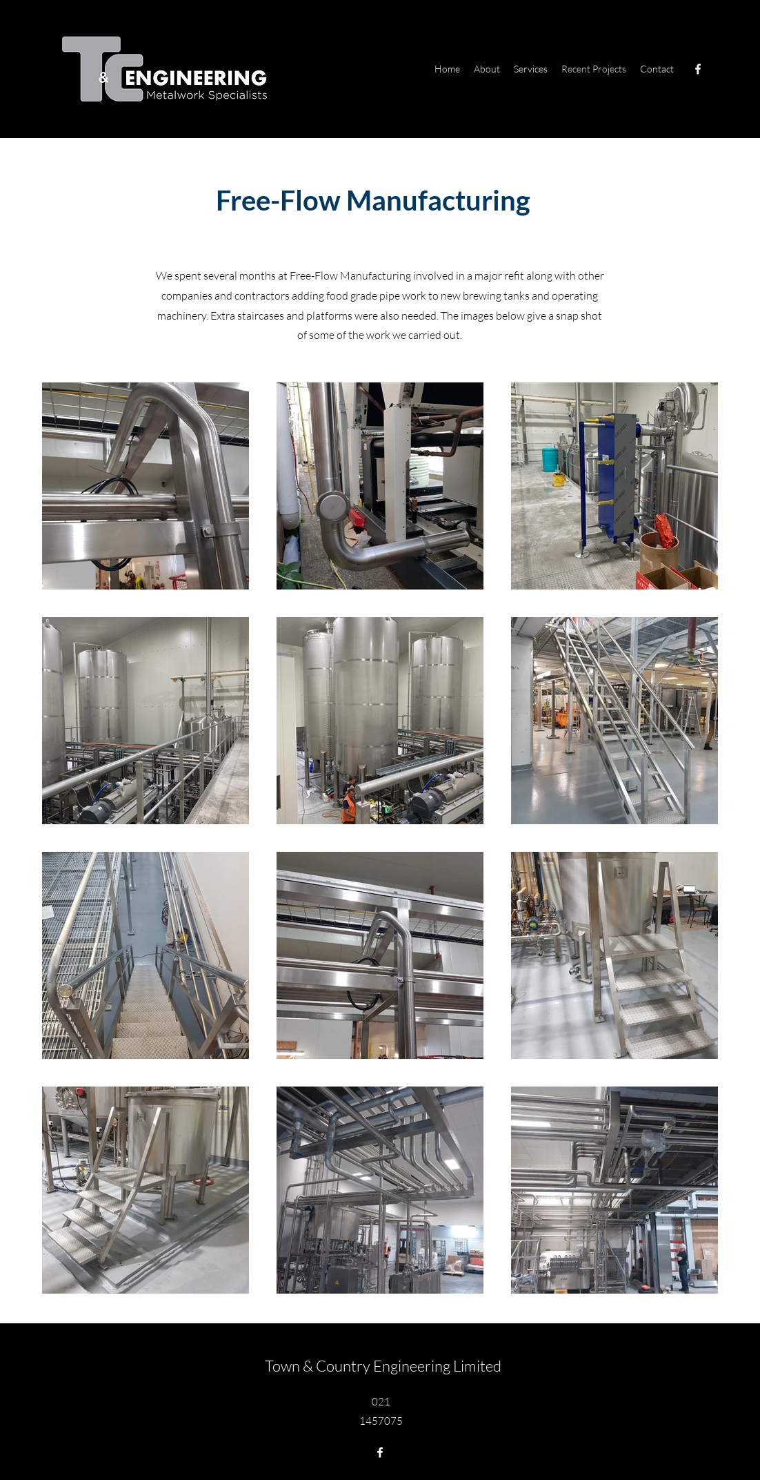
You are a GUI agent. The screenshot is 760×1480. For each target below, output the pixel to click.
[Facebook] (698, 69)
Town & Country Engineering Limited (383, 1365)
